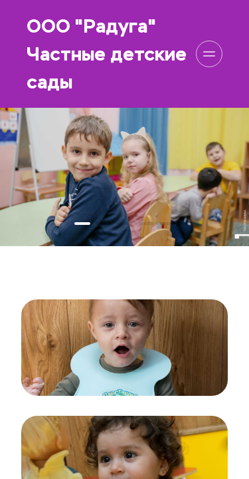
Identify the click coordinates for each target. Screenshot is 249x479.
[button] (82, 223)
